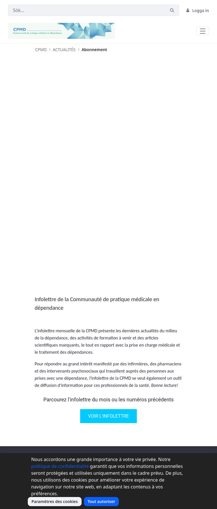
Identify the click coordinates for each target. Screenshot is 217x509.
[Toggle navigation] (202, 31)
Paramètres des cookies (54, 501)
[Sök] (86, 10)
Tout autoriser (101, 501)
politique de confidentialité (60, 466)
